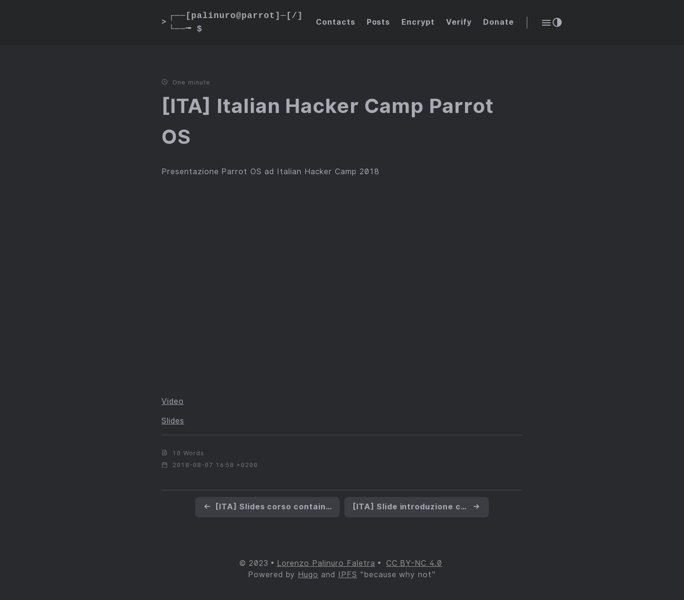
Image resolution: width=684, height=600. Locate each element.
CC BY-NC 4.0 (414, 563)
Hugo (308, 574)
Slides (173, 420)
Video (173, 401)
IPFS (347, 574)
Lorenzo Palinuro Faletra (326, 563)
